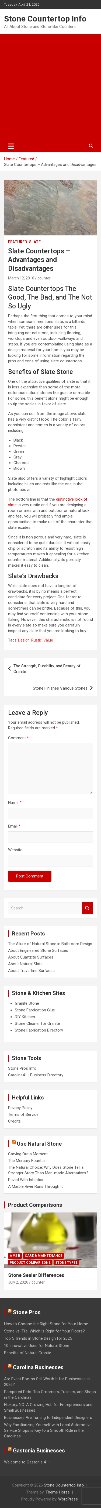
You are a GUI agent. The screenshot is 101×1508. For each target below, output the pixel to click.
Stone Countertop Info (45, 18)
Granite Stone (27, 1003)
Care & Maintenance (43, 1256)
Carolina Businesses (38, 1367)
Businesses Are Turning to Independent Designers (48, 1417)
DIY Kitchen (25, 1016)
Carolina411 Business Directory (35, 1075)
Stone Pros (27, 1312)
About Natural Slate (25, 963)
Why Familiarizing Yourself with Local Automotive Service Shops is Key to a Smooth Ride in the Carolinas (48, 1430)
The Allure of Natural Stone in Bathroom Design (50, 943)
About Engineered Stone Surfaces (38, 950)
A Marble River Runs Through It (35, 1186)
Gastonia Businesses (39, 1450)
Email (14, 826)
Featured (17, 242)
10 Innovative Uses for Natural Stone (36, 1345)
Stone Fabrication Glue (35, 1010)
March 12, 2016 (21, 278)
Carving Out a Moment (28, 1154)
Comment (18, 737)
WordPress (68, 1499)
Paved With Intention (26, 1179)
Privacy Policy (20, 1107)
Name (15, 802)
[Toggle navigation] (11, 146)
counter (44, 278)
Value (48, 640)
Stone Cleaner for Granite (37, 1023)
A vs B (15, 1256)
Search (87, 908)
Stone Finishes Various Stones (60, 688)
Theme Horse (58, 1492)
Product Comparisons (35, 1205)
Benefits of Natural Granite (27, 1352)
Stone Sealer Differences (36, 1275)
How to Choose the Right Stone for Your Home (46, 1323)
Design (24, 640)
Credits (14, 1121)
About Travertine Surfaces (31, 970)
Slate (35, 242)
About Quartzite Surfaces (30, 957)
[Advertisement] (50, 87)
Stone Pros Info (22, 1068)
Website (15, 849)
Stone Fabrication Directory (39, 1030)
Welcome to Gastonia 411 (27, 1462)
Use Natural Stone (39, 1144)
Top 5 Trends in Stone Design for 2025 (38, 1338)
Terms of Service (23, 1114)
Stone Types (66, 1263)
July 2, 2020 (18, 1282)
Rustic (36, 640)
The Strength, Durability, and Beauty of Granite (47, 669)
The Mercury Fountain (27, 1160)
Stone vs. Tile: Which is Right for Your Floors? (44, 1331)
